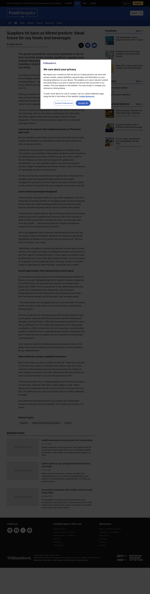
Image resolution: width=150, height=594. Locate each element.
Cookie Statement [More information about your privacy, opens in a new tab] (86, 96)
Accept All (83, 103)
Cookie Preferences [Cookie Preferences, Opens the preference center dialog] (64, 103)
